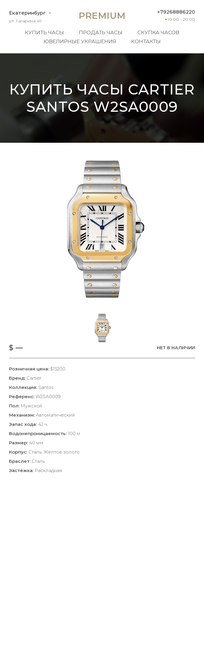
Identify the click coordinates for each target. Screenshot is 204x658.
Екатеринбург (27, 13)
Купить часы (44, 32)
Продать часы (100, 32)
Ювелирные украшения (80, 41)
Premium (102, 15)
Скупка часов (158, 32)
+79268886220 (176, 12)
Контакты (146, 41)
